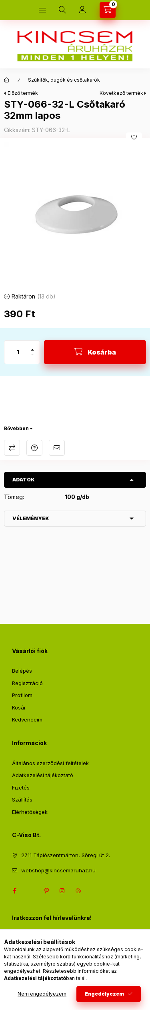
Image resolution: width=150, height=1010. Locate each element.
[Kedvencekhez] (134, 137)
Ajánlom (57, 448)
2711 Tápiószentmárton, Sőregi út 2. (65, 855)
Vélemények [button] (30, 518)
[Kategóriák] (42, 10)
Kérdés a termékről (34, 448)
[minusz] (32, 358)
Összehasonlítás (12, 448)
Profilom (22, 695)
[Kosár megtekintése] (108, 10)
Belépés (22, 670)
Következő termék (121, 93)
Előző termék (23, 93)
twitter (30, 891)
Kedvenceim (27, 719)
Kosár (19, 707)
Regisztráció (27, 683)
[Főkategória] (7, 80)
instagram (62, 891)
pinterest (46, 891)
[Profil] (82, 10)
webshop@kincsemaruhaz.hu (58, 870)
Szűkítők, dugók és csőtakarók (64, 80)
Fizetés (21, 787)
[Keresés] (62, 10)
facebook (14, 891)
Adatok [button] (23, 480)
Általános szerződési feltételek (50, 763)
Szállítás (22, 799)
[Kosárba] (95, 352)
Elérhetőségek (30, 812)
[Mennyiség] (18, 352)
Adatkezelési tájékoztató (42, 775)
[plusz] (32, 346)
